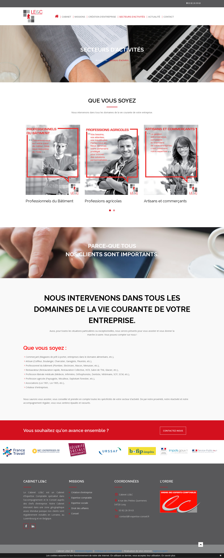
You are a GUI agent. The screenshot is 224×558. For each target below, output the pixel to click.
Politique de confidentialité (108, 551)
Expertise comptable (81, 497)
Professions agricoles (103, 201)
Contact (168, 17)
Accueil (99, 60)
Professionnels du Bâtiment (49, 201)
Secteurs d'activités (132, 17)
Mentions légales (83, 551)
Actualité (154, 17)
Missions (80, 17)
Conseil (75, 513)
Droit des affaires (80, 508)
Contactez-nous (175, 430)
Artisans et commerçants (165, 201)
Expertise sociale (79, 502)
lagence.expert (160, 551)
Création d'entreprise (102, 17)
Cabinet (66, 17)
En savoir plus (168, 555)
